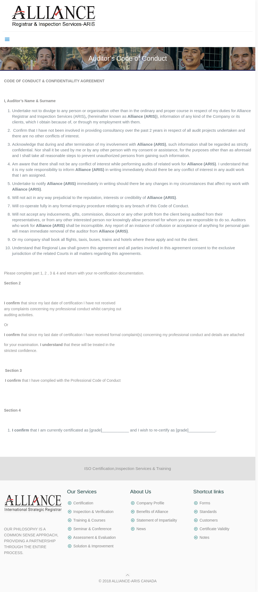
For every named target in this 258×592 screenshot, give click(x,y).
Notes (204, 537)
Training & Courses (89, 520)
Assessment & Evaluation (94, 537)
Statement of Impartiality (156, 520)
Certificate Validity (214, 529)
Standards (208, 511)
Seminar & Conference (92, 529)
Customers (208, 520)
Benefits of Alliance (152, 511)
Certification (83, 503)
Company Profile (150, 503)
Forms (204, 503)
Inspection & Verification (93, 511)
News (141, 529)
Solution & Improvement (93, 546)
